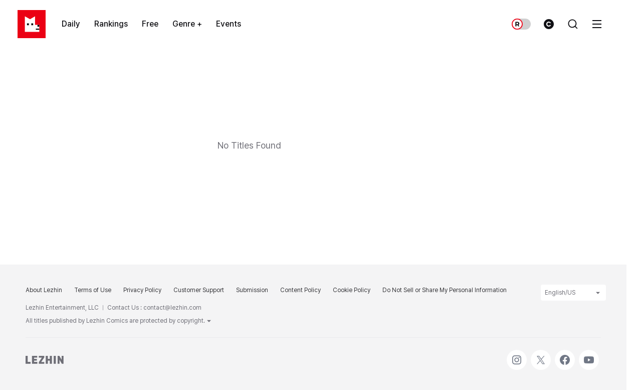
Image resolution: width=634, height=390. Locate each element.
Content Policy (300, 290)
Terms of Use (92, 290)
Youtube (589, 355)
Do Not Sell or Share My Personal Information (444, 290)
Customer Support (198, 290)
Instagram (517, 355)
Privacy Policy (142, 290)
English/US (573, 293)
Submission (252, 290)
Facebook (565, 355)
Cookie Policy (351, 290)
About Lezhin (44, 290)
